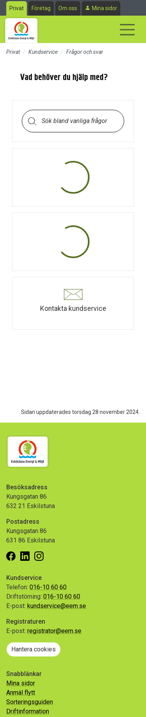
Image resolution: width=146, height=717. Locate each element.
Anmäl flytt (20, 692)
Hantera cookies (33, 649)
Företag (41, 8)
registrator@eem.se (54, 631)
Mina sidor (104, 8)
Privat (16, 8)
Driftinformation (27, 711)
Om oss (67, 8)
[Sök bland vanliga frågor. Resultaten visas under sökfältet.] (79, 121)
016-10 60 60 (48, 587)
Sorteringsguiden (29, 702)
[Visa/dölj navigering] (127, 29)
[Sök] (32, 121)
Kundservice (43, 52)
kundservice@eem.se (56, 606)
